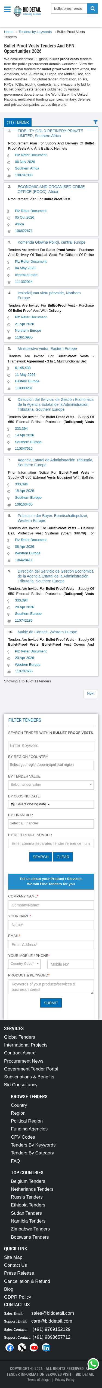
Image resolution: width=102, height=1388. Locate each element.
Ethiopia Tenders (28, 1205)
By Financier (20, 815)
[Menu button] (8, 9)
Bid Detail (85, 1374)
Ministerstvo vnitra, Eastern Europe (47, 348)
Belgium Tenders (28, 1181)
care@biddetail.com (51, 1321)
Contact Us (15, 1265)
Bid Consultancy (21, 1084)
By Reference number (30, 835)
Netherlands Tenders (32, 1189)
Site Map (13, 1257)
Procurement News (24, 1061)
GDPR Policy (17, 1297)
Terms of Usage (38, 1380)
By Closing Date (24, 796)
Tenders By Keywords (33, 1145)
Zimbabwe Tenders (30, 1229)
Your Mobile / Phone (29, 956)
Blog (8, 1289)
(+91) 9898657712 (51, 1337)
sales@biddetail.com (52, 1313)
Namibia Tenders (28, 1221)
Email (14, 936)
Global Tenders (19, 1037)
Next (90, 693)
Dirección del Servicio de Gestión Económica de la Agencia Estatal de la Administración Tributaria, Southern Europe (56, 404)
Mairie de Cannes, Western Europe (47, 632)
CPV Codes (23, 1137)
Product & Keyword (29, 975)
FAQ (15, 1161)
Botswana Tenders (30, 1237)
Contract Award (20, 1053)
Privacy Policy (64, 1380)
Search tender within (50, 733)
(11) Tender (18, 122)
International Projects (26, 1045)
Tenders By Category (32, 1153)
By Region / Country (28, 757)
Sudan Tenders (26, 1213)
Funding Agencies (29, 1129)
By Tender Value (24, 776)
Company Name (23, 896)
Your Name (19, 916)
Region (18, 1113)
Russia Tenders (27, 1197)
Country (19, 1105)
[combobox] (51, 765)
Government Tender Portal (31, 1069)
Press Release (19, 1273)
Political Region (27, 1121)
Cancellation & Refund (27, 1281)
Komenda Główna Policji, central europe (51, 242)
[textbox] (52, 764)
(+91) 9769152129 (51, 1329)
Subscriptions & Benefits (29, 1076)
